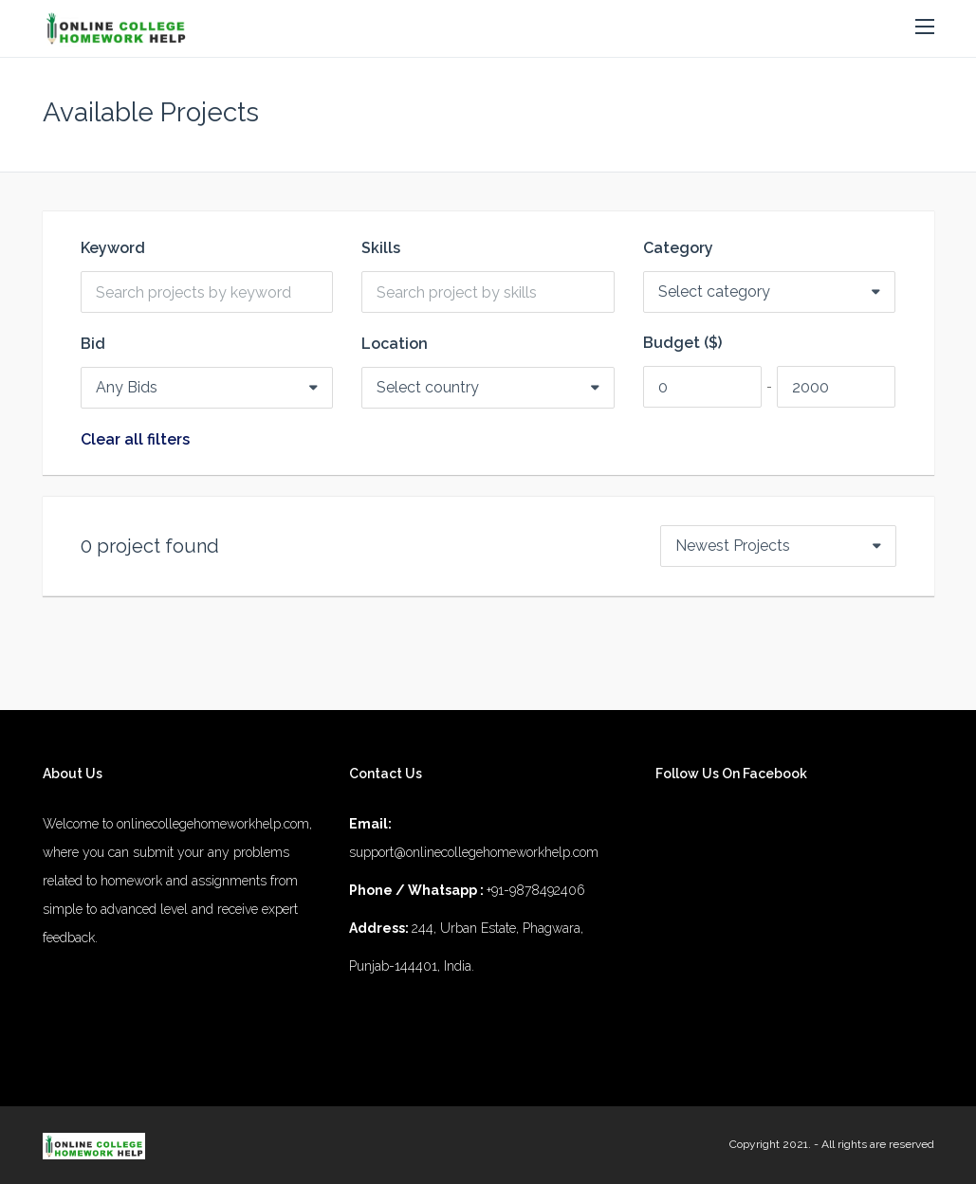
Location (394, 344)
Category (678, 248)
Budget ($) (682, 343)
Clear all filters (135, 439)
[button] (925, 27)
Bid (93, 344)
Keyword (113, 248)
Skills (380, 248)
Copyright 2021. (770, 1144)
